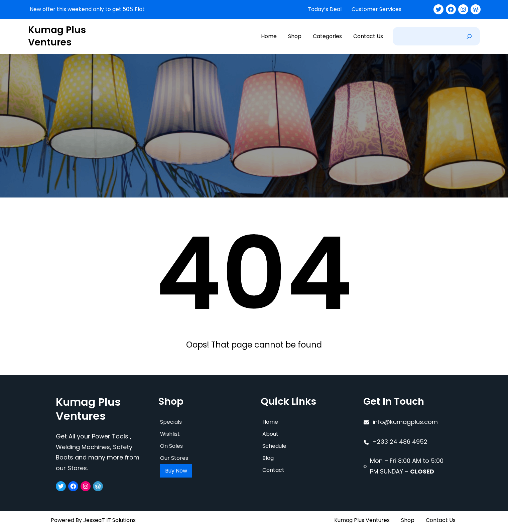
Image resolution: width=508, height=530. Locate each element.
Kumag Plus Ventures (57, 36)
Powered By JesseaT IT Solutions (93, 520)
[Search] (469, 36)
